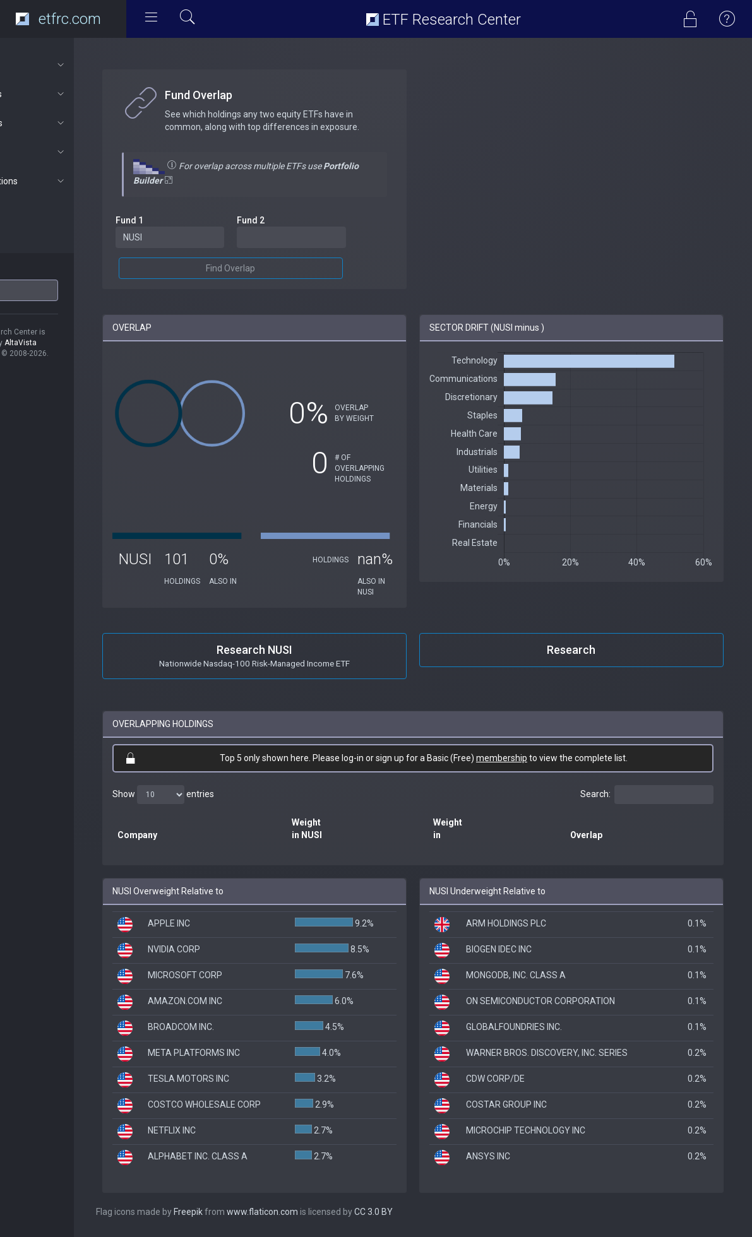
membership (528, 758)
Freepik (240, 1212)
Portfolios (67, 123)
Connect (67, 152)
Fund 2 (292, 220)
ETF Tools (67, 94)
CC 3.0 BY (426, 1212)
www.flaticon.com (314, 1212)
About (67, 65)
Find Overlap (272, 268)
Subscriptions (67, 181)
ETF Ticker (34, 270)
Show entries (215, 794)
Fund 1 (182, 220)
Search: (646, 794)
